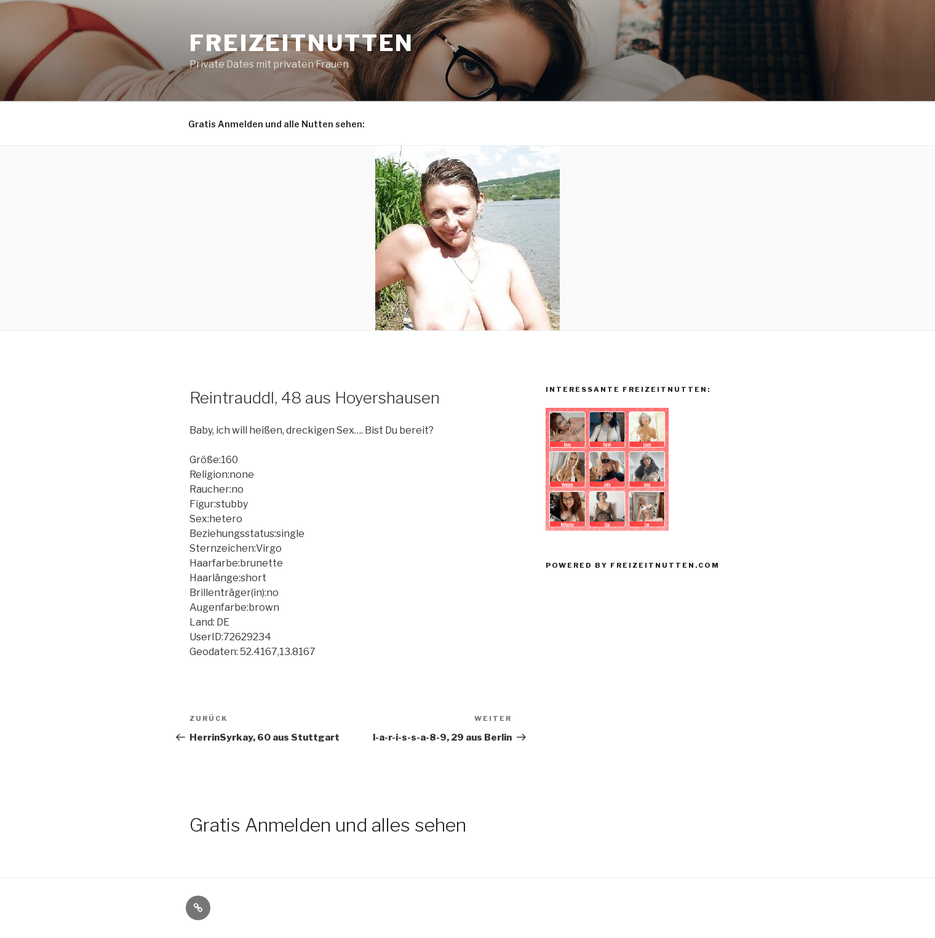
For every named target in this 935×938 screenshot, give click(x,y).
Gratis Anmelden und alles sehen (327, 825)
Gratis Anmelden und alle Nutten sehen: (276, 124)
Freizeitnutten (301, 43)
